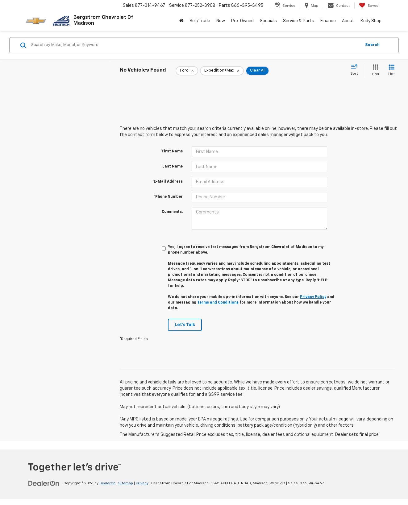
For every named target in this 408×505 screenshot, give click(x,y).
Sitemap (125, 483)
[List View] (391, 70)
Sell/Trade (199, 21)
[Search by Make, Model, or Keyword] (195, 45)
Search (372, 45)
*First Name (171, 151)
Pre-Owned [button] (242, 21)
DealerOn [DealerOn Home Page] (107, 483)
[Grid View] (374, 70)
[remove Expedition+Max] (222, 70)
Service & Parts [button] (298, 21)
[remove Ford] (187, 70)
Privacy (142, 483)
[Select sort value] (356, 70)
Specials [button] (268, 21)
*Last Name (172, 166)
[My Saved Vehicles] (368, 5)
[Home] (181, 21)
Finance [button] (328, 21)
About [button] (348, 21)
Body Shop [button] (370, 21)
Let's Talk (185, 325)
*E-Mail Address (167, 182)
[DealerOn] (44, 483)
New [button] (220, 21)
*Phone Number (168, 197)
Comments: (172, 212)
